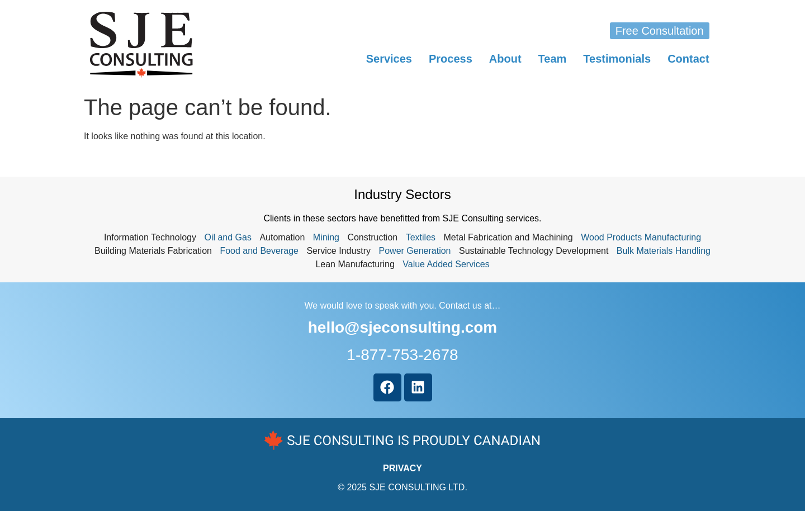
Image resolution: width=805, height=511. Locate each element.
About (505, 59)
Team (552, 59)
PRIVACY (402, 468)
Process (450, 59)
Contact (688, 59)
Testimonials (617, 59)
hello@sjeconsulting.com (402, 327)
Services (389, 59)
